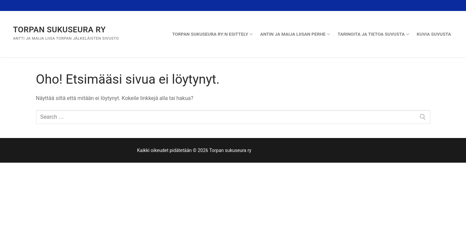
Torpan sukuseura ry (59, 29)
